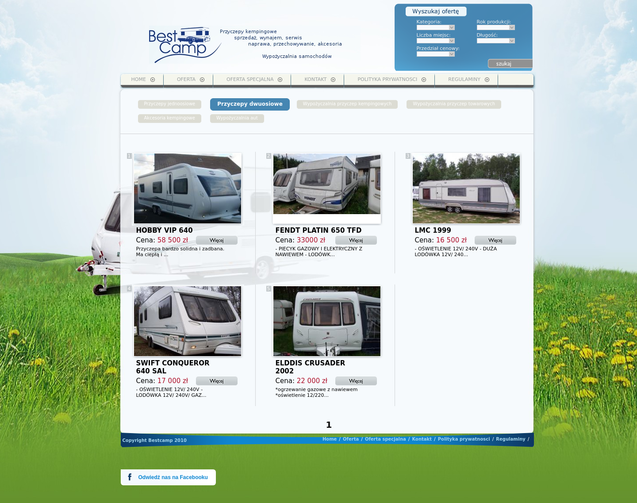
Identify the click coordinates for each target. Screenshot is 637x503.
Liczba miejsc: (434, 35)
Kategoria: (429, 22)
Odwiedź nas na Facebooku (173, 477)
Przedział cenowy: (438, 48)
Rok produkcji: (494, 22)
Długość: (487, 35)
